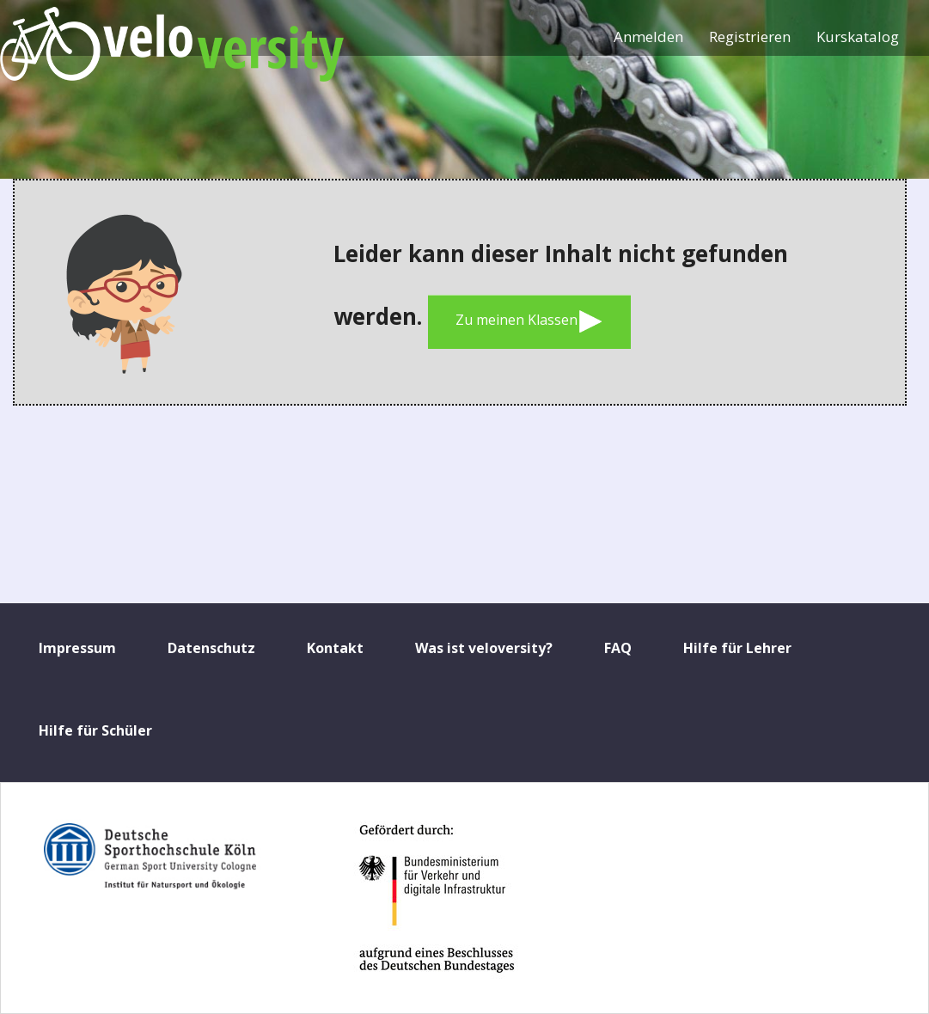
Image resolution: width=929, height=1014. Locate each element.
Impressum (77, 647)
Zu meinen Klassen (529, 321)
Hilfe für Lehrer (737, 647)
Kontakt (335, 647)
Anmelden (648, 36)
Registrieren (750, 36)
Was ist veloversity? (484, 647)
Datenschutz (211, 647)
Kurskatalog (857, 36)
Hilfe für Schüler (95, 730)
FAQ (618, 647)
